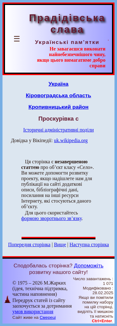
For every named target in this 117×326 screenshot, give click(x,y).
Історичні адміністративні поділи (58, 129)
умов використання (32, 311)
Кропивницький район (58, 107)
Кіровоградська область (58, 95)
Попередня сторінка (29, 244)
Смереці (48, 317)
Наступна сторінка (89, 244)
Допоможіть (88, 265)
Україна (59, 84)
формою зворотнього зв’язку (51, 218)
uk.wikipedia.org (71, 140)
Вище (60, 244)
